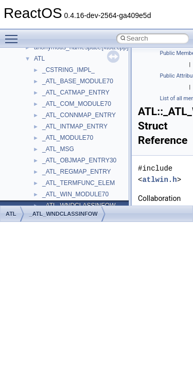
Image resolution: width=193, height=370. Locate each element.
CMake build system (45, 101)
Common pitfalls (39, 112)
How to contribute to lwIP (51, 90)
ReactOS (21, 56)
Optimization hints (41, 180)
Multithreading (36, 169)
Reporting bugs (38, 135)
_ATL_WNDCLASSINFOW (63, 214)
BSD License (35, 203)
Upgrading (31, 67)
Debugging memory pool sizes (58, 123)
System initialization (44, 157)
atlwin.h (159, 179)
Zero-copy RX (36, 146)
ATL (11, 214)
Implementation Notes (47, 191)
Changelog (32, 78)
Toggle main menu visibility (14, 34)
